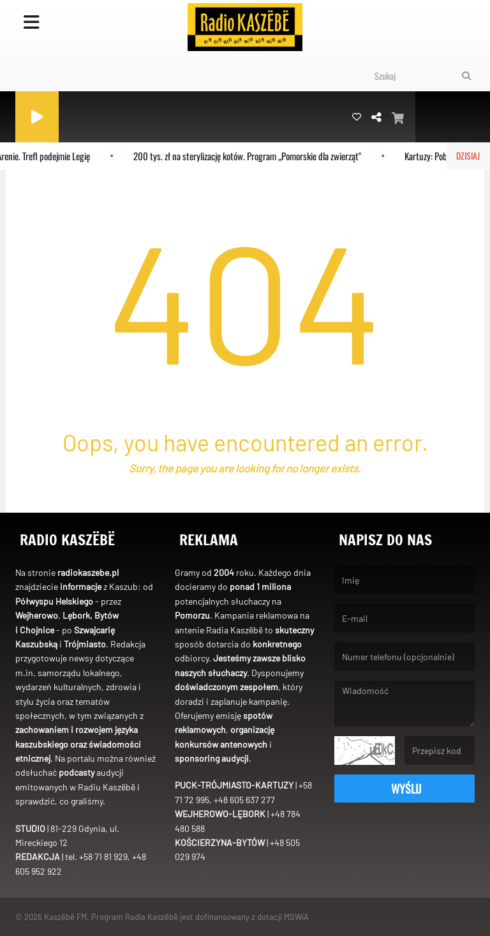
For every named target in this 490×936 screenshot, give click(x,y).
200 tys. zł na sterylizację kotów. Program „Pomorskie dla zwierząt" (252, 156)
